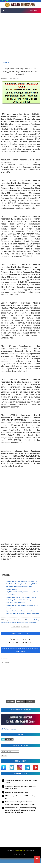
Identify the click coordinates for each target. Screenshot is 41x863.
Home (30, 701)
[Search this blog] (10, 751)
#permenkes (15, 626)
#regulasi (25, 626)
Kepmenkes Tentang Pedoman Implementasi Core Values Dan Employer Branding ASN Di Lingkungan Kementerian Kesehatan (21, 583)
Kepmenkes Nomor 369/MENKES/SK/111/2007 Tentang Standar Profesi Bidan (22, 591)
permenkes (5, 62)
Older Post (20, 701)
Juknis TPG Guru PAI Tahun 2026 (16, 792)
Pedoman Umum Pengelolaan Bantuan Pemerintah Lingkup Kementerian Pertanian (20, 803)
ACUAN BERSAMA (20, 850)
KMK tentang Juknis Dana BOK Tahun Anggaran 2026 (22, 797)
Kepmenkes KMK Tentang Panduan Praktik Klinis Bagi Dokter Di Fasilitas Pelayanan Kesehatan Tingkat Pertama (21, 599)
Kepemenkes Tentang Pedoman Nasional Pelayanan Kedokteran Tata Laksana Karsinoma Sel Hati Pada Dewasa (23, 613)
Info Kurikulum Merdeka (8, 729)
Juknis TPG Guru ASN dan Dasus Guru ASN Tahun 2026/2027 (20, 787)
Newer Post (10, 701)
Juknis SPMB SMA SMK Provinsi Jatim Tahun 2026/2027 (21, 781)
